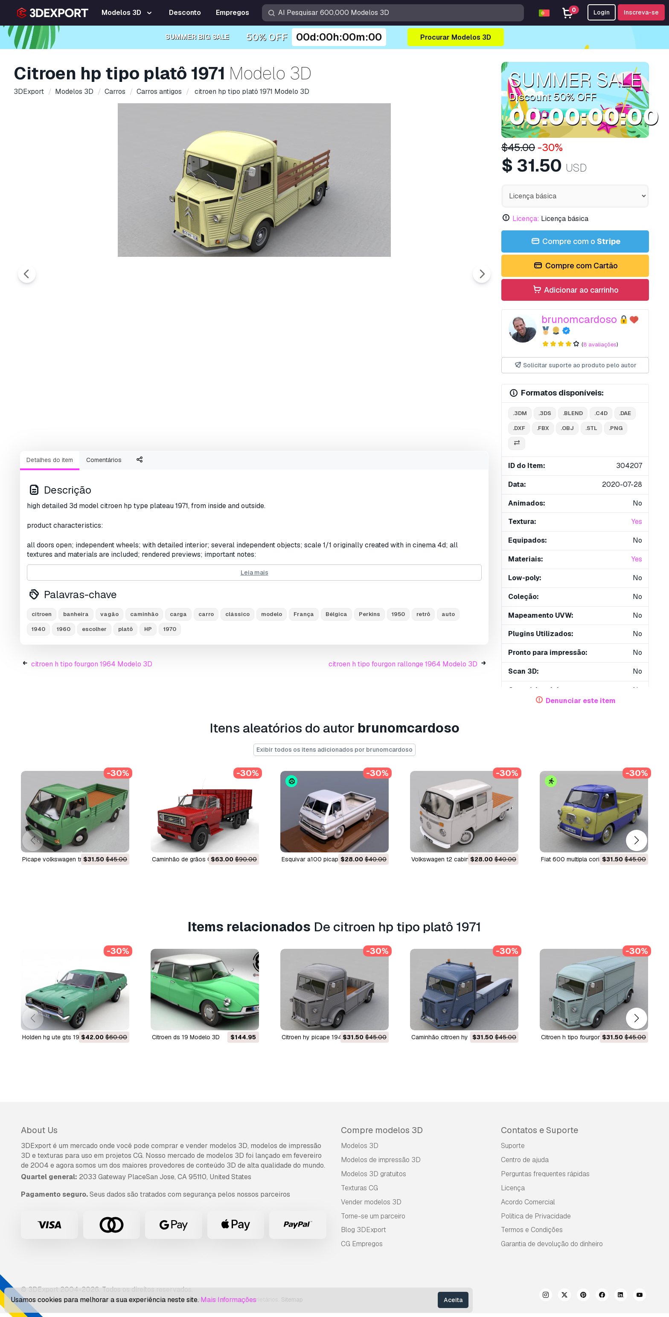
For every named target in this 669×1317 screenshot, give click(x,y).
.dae (625, 413)
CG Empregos (362, 1247)
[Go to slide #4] (227, 467)
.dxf (519, 428)
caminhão (144, 661)
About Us (39, 1134)
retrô (423, 661)
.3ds (544, 413)
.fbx (543, 428)
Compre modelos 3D (382, 1134)
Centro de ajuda (525, 1163)
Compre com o (575, 241)
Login (601, 12)
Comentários (104, 507)
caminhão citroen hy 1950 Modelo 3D (463, 1041)
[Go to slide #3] (172, 467)
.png (615, 428)
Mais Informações (228, 1299)
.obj (567, 428)
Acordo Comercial (528, 1205)
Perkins (369, 661)
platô (125, 676)
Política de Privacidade (536, 1219)
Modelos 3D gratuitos (373, 1177)
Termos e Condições (532, 1233)
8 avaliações (600, 344)
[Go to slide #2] (117, 467)
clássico (237, 661)
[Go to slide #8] (445, 467)
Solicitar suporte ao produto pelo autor (575, 365)
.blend (573, 413)
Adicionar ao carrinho (575, 290)
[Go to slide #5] (281, 467)
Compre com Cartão (574, 266)
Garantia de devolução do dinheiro (552, 1247)
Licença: (525, 218)
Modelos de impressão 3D (381, 1163)
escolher (94, 676)
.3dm (520, 413)
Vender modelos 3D (371, 1205)
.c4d (601, 413)
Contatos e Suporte (539, 1134)
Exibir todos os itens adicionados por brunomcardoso (334, 753)
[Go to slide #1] (63, 467)
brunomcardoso (579, 319)
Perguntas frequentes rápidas (545, 1177)
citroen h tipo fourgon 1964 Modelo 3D (91, 710)
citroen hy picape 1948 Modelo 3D (329, 1041)
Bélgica (336, 661)
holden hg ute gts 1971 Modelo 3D (69, 1041)
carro (206, 661)
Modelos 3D (359, 1149)
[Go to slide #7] (390, 467)
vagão (109, 661)
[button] (636, 844)
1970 (169, 676)
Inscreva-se (641, 12)
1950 (398, 661)
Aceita (453, 1300)
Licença (513, 1191)
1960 (63, 676)
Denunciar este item (581, 700)
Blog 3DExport (363, 1233)
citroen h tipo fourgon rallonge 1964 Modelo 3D (403, 710)
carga (178, 661)
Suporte (513, 1149)
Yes (636, 521)
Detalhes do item (49, 507)
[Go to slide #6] (336, 467)
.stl (591, 428)
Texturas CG (359, 1191)
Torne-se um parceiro (373, 1219)
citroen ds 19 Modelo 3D (186, 1041)
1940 (38, 676)
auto (448, 661)
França (304, 661)
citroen (42, 661)
